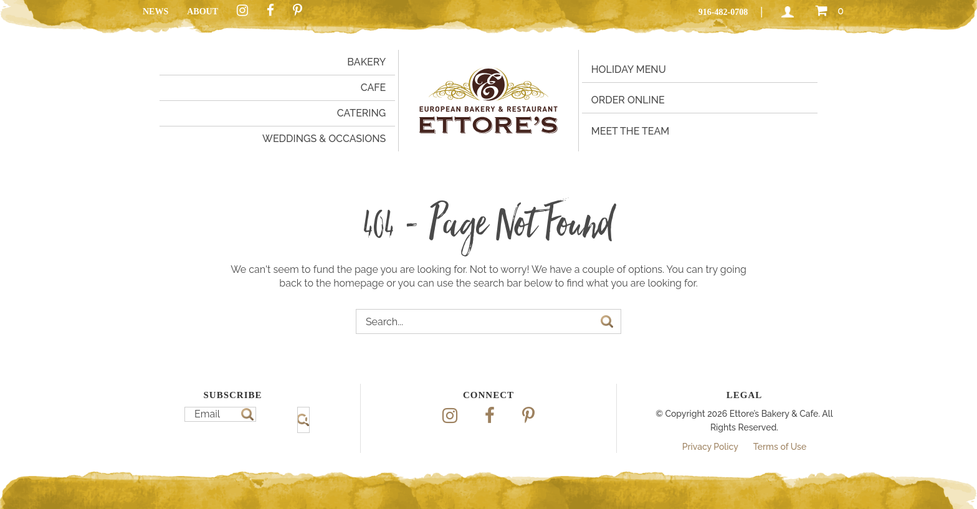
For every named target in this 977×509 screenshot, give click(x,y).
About (202, 11)
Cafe (373, 87)
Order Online (628, 100)
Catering (361, 113)
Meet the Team (630, 131)
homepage (358, 283)
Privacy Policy (710, 447)
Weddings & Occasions (324, 139)
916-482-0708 (723, 12)
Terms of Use (780, 447)
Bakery (366, 62)
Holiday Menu (628, 69)
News (155, 11)
